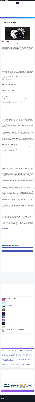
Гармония (6, 351)
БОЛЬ (12, 350)
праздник (7, 364)
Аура (5, 350)
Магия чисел (3, 355)
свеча (11, 365)
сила (15, 365)
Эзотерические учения (16, 360)
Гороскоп (9, 351)
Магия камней (30, 354)
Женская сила (29, 351)
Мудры (26, 355)
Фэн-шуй (26, 359)
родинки (24, 364)
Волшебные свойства (27, 350)
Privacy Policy (2, 398)
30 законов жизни (7, 319)
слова (17, 365)
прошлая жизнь (17, 364)
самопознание (7, 365)
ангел (29, 360)
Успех (17, 359)
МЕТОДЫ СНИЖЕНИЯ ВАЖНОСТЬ (9, 305)
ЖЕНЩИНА (25, 351)
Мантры (9, 355)
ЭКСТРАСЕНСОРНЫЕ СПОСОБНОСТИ (8, 360)
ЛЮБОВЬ (14, 354)
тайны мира (31, 365)
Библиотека (15, 350)
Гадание (3, 351)
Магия (27, 354)
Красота (5, 354)
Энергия (27, 360)
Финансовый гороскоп (21, 359)
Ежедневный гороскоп (20, 351)
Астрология (3, 350)
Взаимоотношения (22, 350)
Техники (15, 359)
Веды (18, 350)
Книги (2, 354)
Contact (6, 0)
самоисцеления (3, 365)
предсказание (10, 364)
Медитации (12, 355)
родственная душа (28, 364)
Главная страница (3, 20)
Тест (12, 359)
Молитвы (20, 355)
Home (1, 0)
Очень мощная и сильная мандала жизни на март (10, 298)
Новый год (29, 355)
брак (31, 360)
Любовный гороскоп (18, 354)
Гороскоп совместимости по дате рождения (10, 312)
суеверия (27, 365)
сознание (23, 365)
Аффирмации (9, 350)
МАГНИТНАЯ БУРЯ (23, 354)
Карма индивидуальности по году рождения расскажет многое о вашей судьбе (14, 322)
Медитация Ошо (16, 355)
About (3, 0)
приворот (14, 364)
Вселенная (31, 350)
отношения (7, 20)
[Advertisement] (18, 10)
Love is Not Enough (4, 228)
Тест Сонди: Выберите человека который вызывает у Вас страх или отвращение (14, 329)
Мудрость (23, 355)
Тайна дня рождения (7, 359)
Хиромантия (29, 359)
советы (20, 365)
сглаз (13, 365)
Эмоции (20, 360)
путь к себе (21, 364)
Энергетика (23, 360)
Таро (10, 359)
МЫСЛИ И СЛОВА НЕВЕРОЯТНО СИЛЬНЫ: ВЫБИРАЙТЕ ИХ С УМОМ (13, 308)
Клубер (9, 228)
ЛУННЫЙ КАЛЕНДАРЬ (9, 354)
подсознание (3, 364)
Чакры (2, 360)
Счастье (3, 359)
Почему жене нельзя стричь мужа (9, 315)
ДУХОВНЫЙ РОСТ (13, 351)
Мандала (7, 355)
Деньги (16, 351)
